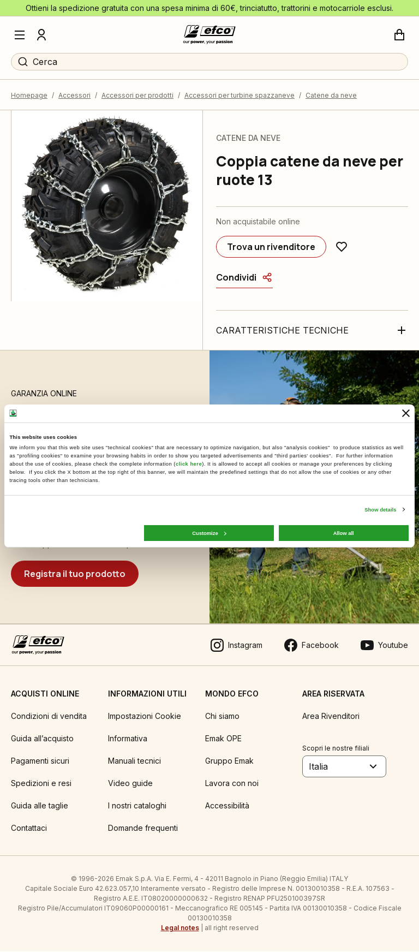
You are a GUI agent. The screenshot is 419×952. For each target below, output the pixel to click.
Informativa (127, 739)
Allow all (343, 533)
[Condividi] (244, 278)
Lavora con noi (232, 784)
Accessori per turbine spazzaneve (239, 96)
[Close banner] (406, 413)
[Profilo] (41, 35)
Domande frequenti (143, 829)
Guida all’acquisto (42, 739)
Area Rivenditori (331, 717)
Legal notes (180, 929)
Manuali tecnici (134, 761)
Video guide (130, 784)
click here (189, 464)
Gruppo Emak (229, 761)
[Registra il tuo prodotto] (75, 574)
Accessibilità (227, 806)
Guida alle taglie (39, 806)
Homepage (29, 96)
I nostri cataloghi (137, 806)
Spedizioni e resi (41, 784)
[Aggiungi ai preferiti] (341, 247)
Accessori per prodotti (137, 96)
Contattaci (29, 829)
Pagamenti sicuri (40, 761)
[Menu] (19, 35)
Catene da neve (331, 96)
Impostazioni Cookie (144, 717)
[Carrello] (399, 35)
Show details (380, 510)
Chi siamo (222, 717)
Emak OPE (223, 739)
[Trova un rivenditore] (271, 248)
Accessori (74, 96)
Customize (209, 533)
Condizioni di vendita (49, 717)
